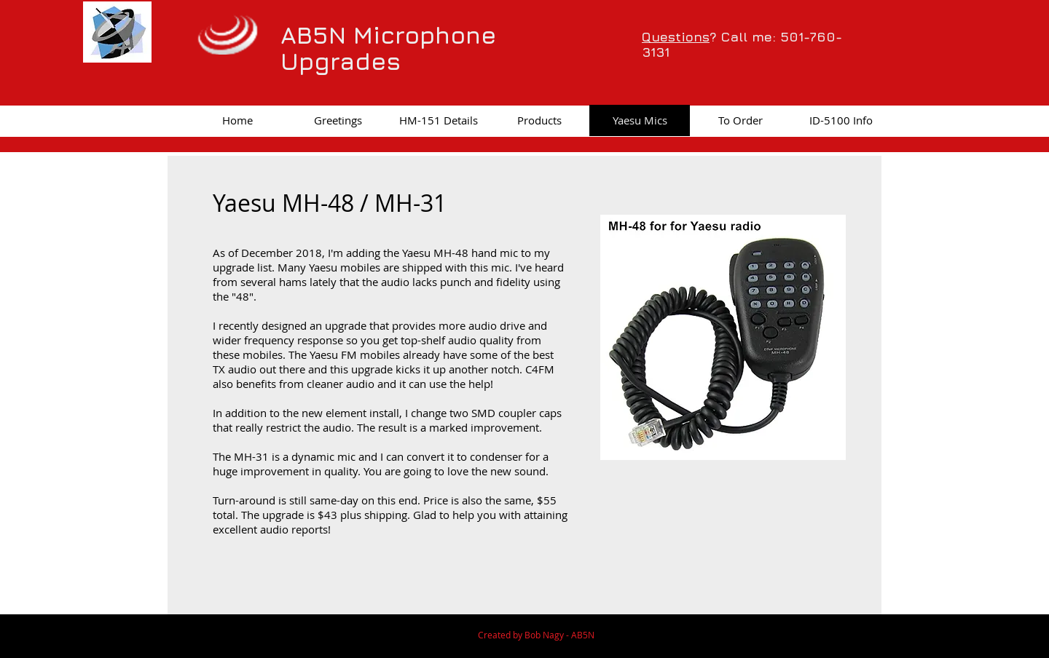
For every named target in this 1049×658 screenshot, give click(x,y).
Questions (676, 36)
